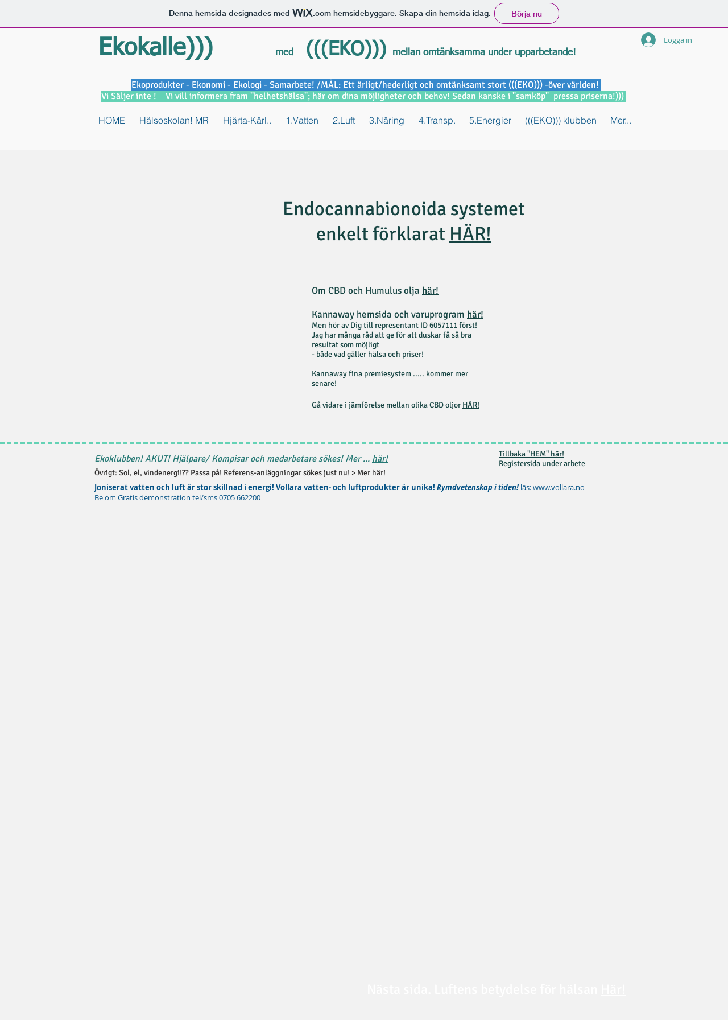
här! (430, 291)
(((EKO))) (342, 50)
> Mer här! (368, 473)
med (284, 52)
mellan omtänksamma (440, 52)
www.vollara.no (559, 487)
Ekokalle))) (155, 48)
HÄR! (470, 234)
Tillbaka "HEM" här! (531, 454)
